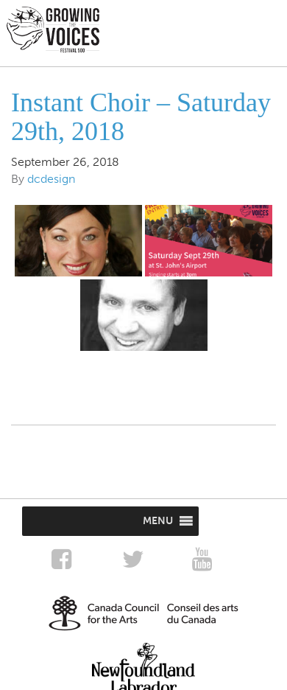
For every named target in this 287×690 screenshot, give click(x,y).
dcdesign (51, 179)
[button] (158, 521)
